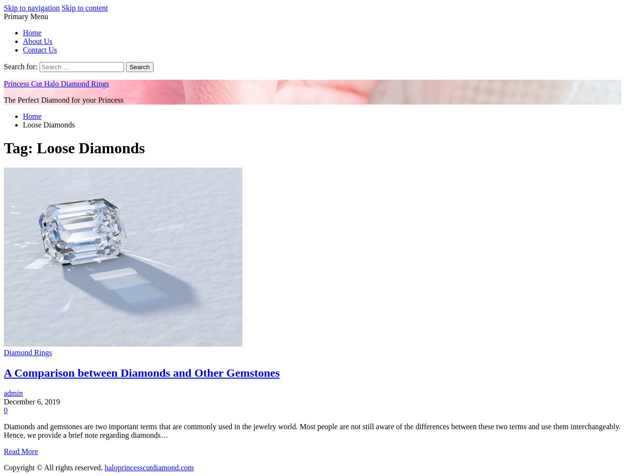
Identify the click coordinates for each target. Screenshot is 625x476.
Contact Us (40, 50)
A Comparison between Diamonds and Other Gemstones (142, 373)
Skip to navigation (32, 8)
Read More (21, 451)
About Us (37, 41)
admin (13, 393)
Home (32, 33)
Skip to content (85, 8)
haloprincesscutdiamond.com (149, 468)
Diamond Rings (28, 353)
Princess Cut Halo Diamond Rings (56, 84)
